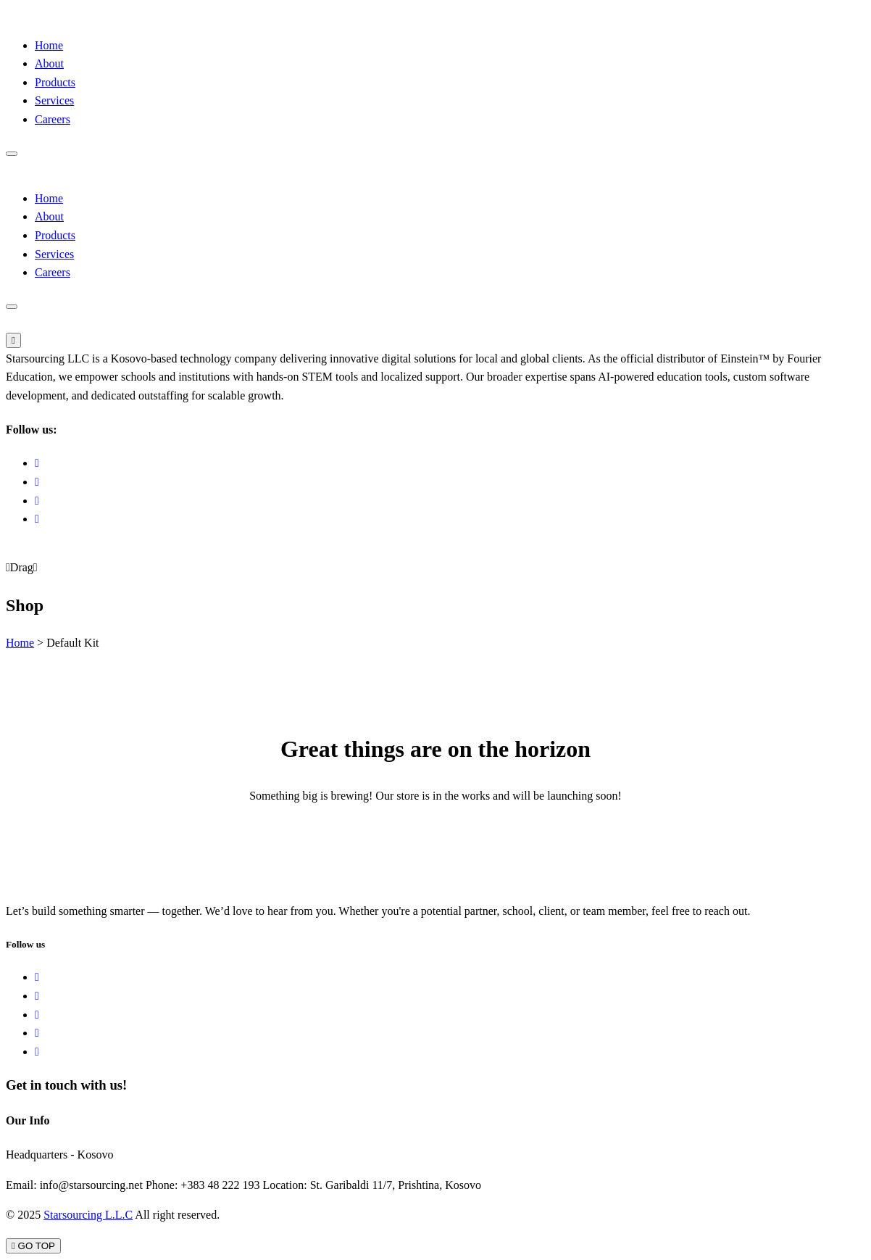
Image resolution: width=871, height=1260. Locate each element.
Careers (52, 119)
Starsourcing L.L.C (88, 1215)
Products (55, 82)
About (49, 63)
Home (49, 45)
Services (54, 100)
